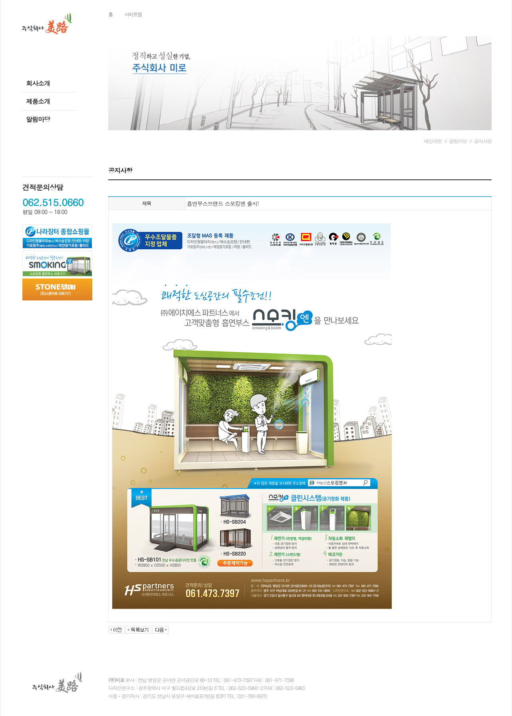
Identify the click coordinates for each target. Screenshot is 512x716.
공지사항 (483, 140)
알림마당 (38, 119)
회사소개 (38, 83)
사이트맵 (133, 14)
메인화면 (433, 140)
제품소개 (38, 101)
